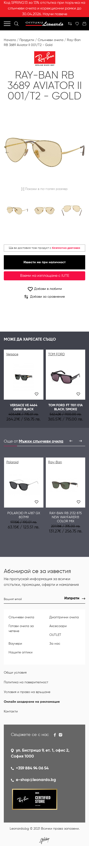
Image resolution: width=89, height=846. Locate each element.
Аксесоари (58, 626)
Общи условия (15, 672)
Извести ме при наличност (44, 262)
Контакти (11, 711)
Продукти (26, 40)
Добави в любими (44, 289)
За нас (54, 643)
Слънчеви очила (50, 40)
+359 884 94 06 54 (32, 768)
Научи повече (55, 14)
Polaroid (12, 462)
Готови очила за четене (21, 628)
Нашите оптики (21, 652)
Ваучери (15, 643)
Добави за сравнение (44, 297)
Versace (12, 354)
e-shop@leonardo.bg (36, 780)
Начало (10, 40)
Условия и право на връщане (27, 692)
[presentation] (71, 441)
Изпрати (71, 598)
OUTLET (55, 635)
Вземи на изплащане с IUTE (44, 276)
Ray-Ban (55, 462)
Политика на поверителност (26, 682)
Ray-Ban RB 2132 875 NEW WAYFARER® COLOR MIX (65, 517)
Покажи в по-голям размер (44, 189)
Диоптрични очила (64, 617)
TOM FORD (56, 354)
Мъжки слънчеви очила (41, 441)
